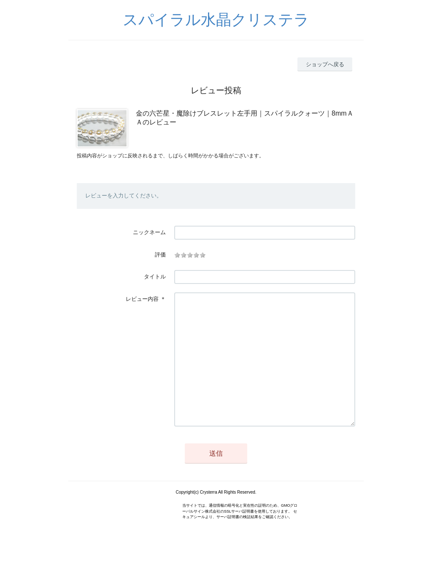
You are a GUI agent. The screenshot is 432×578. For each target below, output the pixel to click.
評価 (160, 254)
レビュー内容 (142, 299)
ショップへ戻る (325, 64)
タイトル (155, 276)
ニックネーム (149, 232)
